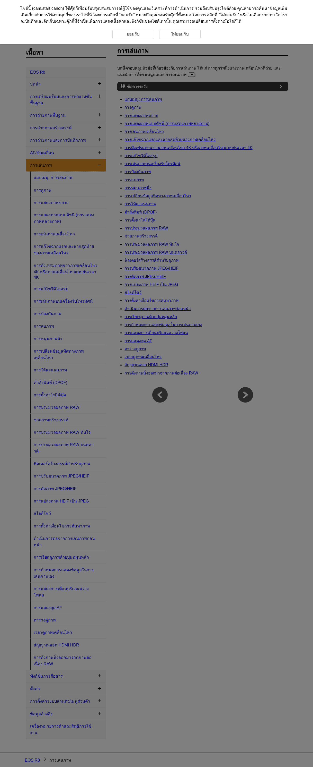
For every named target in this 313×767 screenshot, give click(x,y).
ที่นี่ (89, 15)
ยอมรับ (127, 15)
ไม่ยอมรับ (228, 15)
